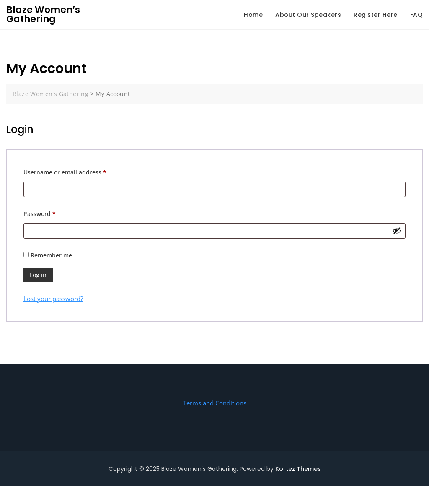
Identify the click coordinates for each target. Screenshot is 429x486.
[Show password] (396, 230)
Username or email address (77, 171)
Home (253, 14)
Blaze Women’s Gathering (43, 14)
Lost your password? (53, 298)
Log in (38, 275)
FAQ (416, 14)
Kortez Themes (298, 469)
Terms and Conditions (214, 403)
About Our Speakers (308, 14)
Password (52, 213)
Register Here (376, 14)
